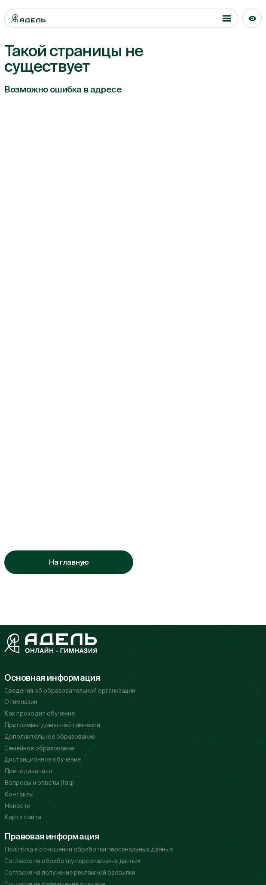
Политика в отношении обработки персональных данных (88, 849)
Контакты (19, 794)
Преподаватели (28, 771)
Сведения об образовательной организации (69, 690)
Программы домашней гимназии (52, 725)
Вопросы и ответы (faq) (39, 782)
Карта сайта (22, 817)
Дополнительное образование (49, 736)
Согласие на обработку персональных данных (72, 860)
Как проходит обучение (39, 713)
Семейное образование (39, 748)
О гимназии (20, 701)
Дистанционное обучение (42, 759)
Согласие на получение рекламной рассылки (69, 872)
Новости (17, 805)
